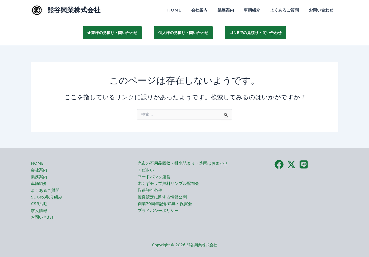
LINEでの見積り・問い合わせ (255, 32)
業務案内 (231, 10)
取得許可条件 (150, 189)
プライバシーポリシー (158, 210)
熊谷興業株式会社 (73, 9)
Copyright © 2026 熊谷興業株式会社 (184, 244)
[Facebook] (279, 163)
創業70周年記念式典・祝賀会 (165, 203)
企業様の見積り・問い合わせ (112, 32)
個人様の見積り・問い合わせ (183, 32)
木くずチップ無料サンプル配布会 (168, 183)
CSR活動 (39, 203)
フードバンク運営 (154, 176)
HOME (183, 10)
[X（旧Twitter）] (291, 163)
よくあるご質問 (287, 10)
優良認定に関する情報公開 (162, 196)
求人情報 (39, 210)
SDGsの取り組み (47, 196)
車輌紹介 (256, 10)
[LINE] (303, 163)
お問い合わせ (322, 10)
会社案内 (207, 10)
